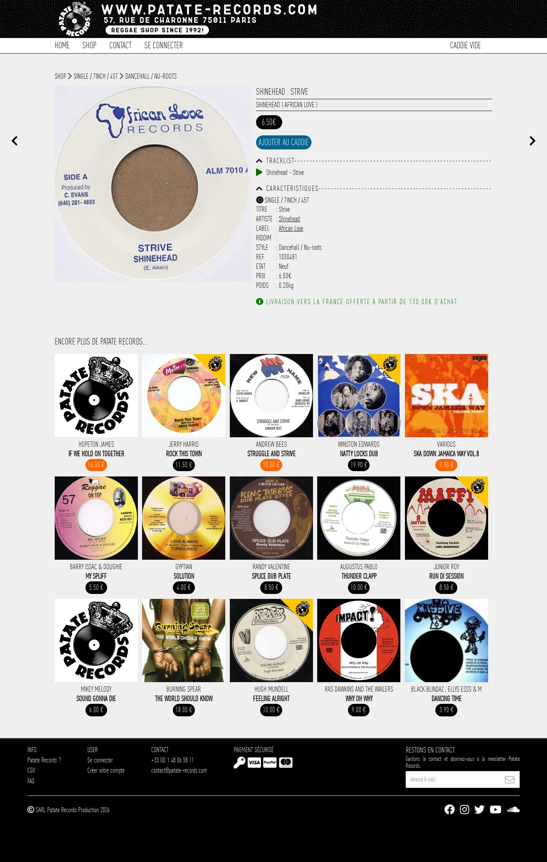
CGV (31, 770)
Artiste (264, 218)
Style (262, 247)
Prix (261, 275)
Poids (262, 285)
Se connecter (163, 44)
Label (262, 228)
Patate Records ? (44, 760)
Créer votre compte (106, 770)
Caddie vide (465, 44)
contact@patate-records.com (179, 770)
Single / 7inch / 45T (96, 76)
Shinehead (268, 104)
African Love (300, 104)
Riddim (263, 237)
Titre (261, 209)
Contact (120, 44)
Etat (261, 266)
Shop (89, 44)
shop (60, 76)
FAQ (30, 781)
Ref (260, 256)
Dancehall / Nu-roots (151, 76)
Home (62, 44)
